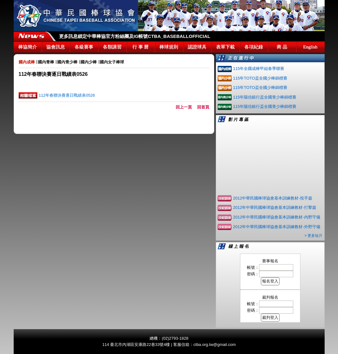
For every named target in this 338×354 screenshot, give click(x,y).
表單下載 (225, 46)
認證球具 (197, 46)
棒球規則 (169, 46)
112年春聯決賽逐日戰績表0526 (67, 95)
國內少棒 (89, 62)
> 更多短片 (313, 235)
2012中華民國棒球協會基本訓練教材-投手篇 (272, 198)
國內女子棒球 (112, 62)
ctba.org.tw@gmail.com (214, 344)
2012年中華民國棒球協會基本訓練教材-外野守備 (276, 226)
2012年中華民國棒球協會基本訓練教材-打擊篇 (274, 207)
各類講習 (112, 46)
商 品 (282, 46)
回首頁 (203, 107)
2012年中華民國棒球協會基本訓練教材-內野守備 (276, 217)
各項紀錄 (253, 46)
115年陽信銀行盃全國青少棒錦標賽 (265, 97)
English (310, 46)
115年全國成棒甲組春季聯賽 (259, 68)
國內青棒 (46, 62)
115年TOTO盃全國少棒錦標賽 (260, 78)
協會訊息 (55, 46)
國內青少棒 (67, 62)
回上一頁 (186, 107)
